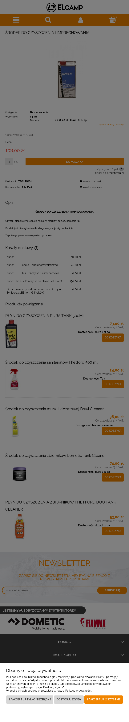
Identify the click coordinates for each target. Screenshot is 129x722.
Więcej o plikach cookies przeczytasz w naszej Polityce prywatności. (49, 690)
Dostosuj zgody (68, 699)
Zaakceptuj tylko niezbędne (30, 699)
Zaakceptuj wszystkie (103, 699)
